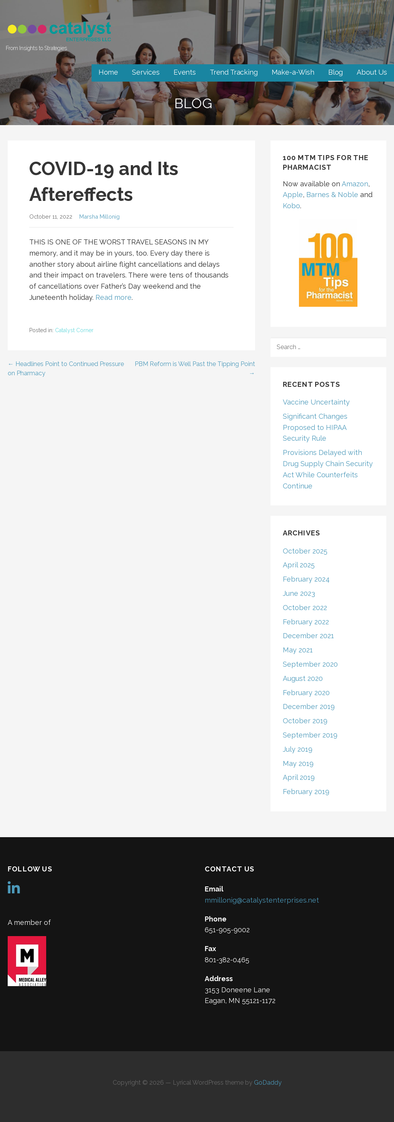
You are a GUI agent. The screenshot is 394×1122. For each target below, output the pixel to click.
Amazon (355, 184)
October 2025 (305, 551)
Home (108, 72)
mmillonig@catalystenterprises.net (262, 900)
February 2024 (306, 579)
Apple (293, 195)
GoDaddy (268, 1082)
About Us (372, 72)
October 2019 (305, 721)
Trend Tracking (234, 72)
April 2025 (299, 565)
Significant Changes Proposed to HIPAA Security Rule (315, 427)
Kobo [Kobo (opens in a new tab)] (291, 206)
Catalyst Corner (74, 330)
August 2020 (303, 678)
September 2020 (310, 664)
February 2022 (306, 622)
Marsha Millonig (99, 216)
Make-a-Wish (293, 72)
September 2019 (310, 735)
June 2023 (299, 593)
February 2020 (306, 693)
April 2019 (299, 777)
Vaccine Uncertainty (316, 402)
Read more (113, 297)
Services (146, 72)
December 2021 (308, 636)
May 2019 (298, 763)
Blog (335, 72)
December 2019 (309, 706)
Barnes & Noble (332, 195)
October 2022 (305, 608)
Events (185, 72)
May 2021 (298, 650)
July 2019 (297, 749)
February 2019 (306, 792)
